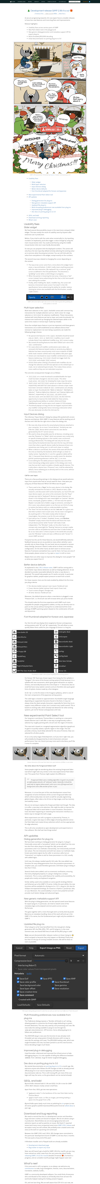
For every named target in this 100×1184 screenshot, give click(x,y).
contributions (29, 1168)
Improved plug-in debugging (41, 209)
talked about (69, 1106)
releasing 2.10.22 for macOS (36, 1155)
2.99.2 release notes (45, 567)
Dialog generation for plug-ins (42, 201)
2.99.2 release (65, 1125)
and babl (34, 215)
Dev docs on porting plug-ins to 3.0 (44, 212)
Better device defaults (39, 189)
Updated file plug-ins (39, 205)
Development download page (39, 1145)
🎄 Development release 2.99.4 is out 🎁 (50, 11)
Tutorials (62, 1)
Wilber (55, 13)
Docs (43, 1)
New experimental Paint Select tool (41, 195)
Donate (85, 1)
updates (33, 197)
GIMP (12, 1)
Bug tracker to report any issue (39, 1147)
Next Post (62, 13)
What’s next (33, 220)
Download (22, 1)
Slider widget (36, 182)
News (30, 1)
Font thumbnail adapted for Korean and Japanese (49, 191)
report (57, 553)
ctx (63, 1103)
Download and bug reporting (39, 218)
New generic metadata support (44, 203)
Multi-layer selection (39, 184)
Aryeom (52, 175)
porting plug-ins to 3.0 (53, 1066)
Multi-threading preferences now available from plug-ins (51, 207)
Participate (52, 1)
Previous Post (39, 13)
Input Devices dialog (39, 187)
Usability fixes (33, 178)
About (36, 1)
